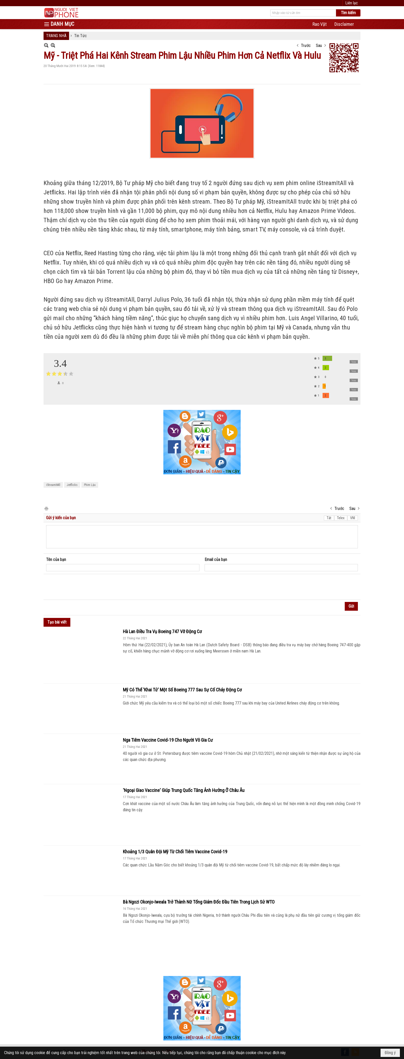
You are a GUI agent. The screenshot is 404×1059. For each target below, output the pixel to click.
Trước (306, 45)
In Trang (46, 508)
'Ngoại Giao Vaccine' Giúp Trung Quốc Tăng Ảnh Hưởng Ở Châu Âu (184, 790)
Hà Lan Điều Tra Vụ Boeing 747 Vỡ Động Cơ (162, 631)
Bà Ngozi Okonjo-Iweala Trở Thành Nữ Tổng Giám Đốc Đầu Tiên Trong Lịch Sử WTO (199, 902)
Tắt (329, 518)
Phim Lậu (90, 485)
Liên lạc (351, 3)
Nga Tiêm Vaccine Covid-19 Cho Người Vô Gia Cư (168, 740)
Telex (340, 518)
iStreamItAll (53, 485)
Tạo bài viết (56, 622)
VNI (352, 518)
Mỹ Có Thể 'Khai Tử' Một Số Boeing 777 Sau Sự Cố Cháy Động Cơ (182, 689)
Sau (319, 45)
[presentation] (85, 587)
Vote (353, 361)
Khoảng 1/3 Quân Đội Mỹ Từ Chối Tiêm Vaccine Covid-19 (175, 851)
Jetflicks (72, 485)
